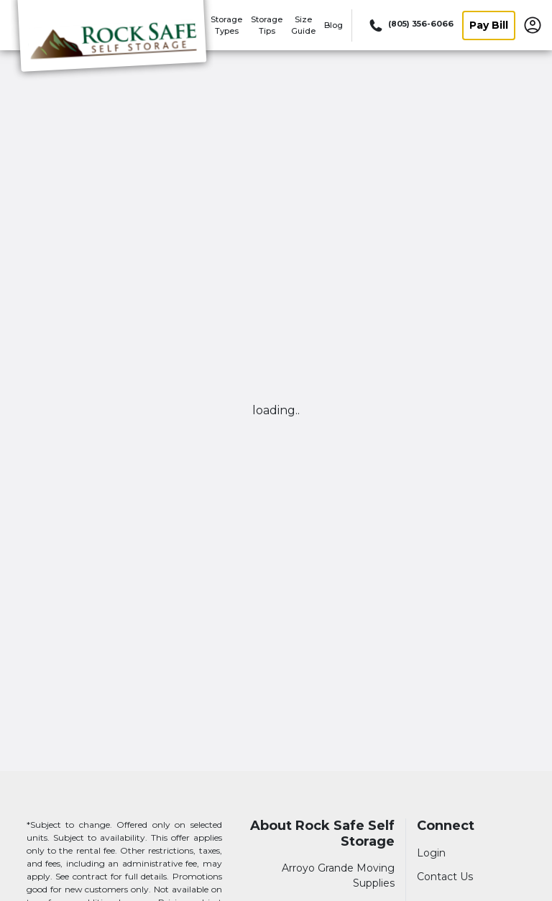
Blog (333, 25)
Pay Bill (488, 25)
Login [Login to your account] (431, 852)
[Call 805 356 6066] (410, 25)
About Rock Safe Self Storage (322, 833)
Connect (445, 826)
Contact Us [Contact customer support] (445, 876)
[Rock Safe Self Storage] (112, 45)
